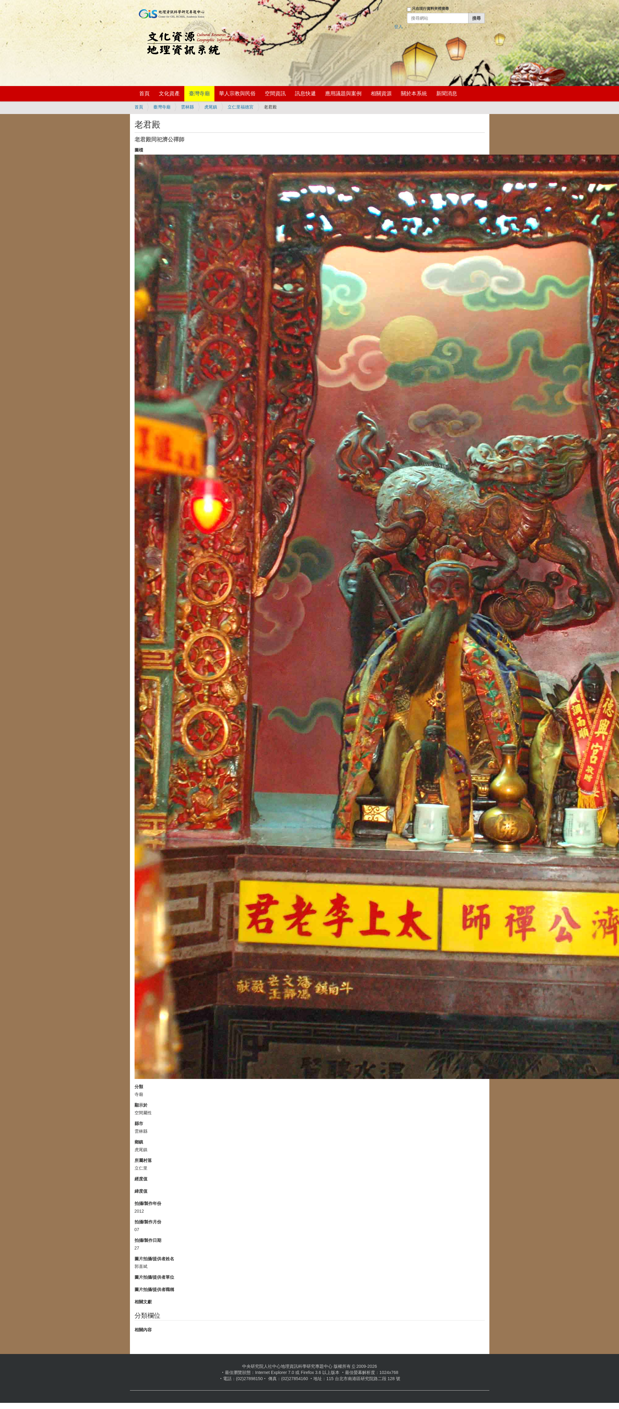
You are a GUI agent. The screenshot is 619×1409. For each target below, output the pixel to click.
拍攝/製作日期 (148, 1240)
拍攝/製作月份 (148, 1221)
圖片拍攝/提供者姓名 (154, 1258)
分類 (139, 1086)
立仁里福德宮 (240, 106)
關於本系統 (414, 93)
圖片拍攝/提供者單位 (154, 1277)
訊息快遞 (305, 93)
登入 (398, 26)
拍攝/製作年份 (148, 1203)
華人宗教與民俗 (237, 93)
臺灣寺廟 (199, 93)
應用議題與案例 (343, 93)
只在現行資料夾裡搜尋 (430, 8)
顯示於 (141, 1105)
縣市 (139, 1123)
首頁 (144, 93)
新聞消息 (446, 93)
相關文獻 (143, 1301)
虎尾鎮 (210, 106)
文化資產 (169, 93)
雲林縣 (187, 106)
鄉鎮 (139, 1141)
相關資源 (381, 93)
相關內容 (143, 1329)
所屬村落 (143, 1160)
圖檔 (139, 150)
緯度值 (141, 1191)
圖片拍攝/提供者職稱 (154, 1289)
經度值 (141, 1178)
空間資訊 (275, 93)
